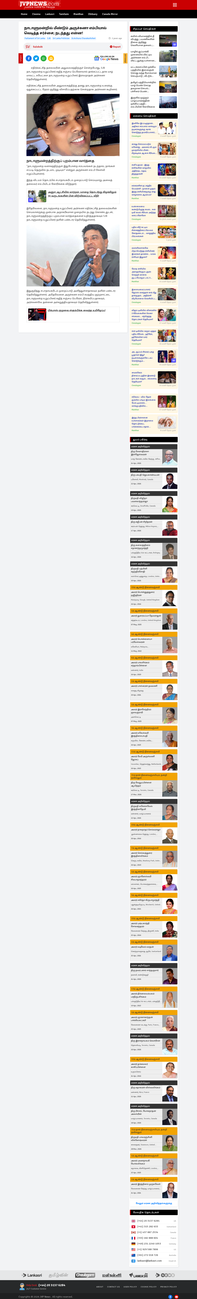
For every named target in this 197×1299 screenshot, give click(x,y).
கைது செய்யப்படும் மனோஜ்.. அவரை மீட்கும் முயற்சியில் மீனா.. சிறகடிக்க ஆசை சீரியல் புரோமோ (144, 149)
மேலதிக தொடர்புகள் (146, 1212)
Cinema (36, 14)
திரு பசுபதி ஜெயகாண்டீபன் (145, 475)
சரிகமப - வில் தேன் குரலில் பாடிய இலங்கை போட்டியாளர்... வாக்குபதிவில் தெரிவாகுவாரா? (144, 402)
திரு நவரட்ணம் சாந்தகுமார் (145, 970)
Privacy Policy (168, 1287)
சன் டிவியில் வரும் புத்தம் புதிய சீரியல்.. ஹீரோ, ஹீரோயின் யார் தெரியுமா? (144, 335)
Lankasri (50, 14)
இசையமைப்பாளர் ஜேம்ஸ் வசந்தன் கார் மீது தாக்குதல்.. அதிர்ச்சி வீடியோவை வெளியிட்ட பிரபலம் (144, 294)
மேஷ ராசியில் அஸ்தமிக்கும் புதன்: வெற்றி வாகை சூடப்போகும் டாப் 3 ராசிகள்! (141, 273)
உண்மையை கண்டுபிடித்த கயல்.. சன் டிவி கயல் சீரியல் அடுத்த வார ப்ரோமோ (144, 211)
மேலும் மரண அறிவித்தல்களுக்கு (154, 1203)
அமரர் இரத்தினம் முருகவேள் (145, 1184)
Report (115, 47)
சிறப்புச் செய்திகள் (144, 28)
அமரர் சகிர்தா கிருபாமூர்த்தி (145, 900)
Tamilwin (64, 14)
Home (24, 14)
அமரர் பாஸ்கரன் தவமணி (144, 686)
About (99, 1287)
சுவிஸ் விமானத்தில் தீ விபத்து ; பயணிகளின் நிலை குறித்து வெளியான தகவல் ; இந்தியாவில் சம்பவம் (142, 41)
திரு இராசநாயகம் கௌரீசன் (145, 1040)
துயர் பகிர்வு (140, 439)
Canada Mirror (111, 14)
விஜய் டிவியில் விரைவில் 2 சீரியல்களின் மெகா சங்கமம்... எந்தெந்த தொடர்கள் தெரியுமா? (144, 315)
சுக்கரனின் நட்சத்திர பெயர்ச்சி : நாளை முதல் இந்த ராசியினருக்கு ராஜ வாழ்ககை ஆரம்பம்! (144, 190)
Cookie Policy (149, 1287)
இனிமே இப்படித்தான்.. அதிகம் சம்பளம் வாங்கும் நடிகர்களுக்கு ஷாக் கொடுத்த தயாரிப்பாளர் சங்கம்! (144, 128)
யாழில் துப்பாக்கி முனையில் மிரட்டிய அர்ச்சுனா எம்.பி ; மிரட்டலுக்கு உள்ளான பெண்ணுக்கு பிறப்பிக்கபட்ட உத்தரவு (143, 56)
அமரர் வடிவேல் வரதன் (142, 947)
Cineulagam (136, 136)
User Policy (130, 1287)
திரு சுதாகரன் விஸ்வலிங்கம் (145, 1087)
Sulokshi (38, 46)
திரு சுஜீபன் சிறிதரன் (141, 521)
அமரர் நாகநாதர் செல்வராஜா (145, 829)
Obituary (93, 14)
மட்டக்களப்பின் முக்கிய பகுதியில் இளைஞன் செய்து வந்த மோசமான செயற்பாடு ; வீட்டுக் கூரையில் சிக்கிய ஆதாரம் (144, 71)
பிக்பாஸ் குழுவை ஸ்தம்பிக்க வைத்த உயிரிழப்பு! (76, 310)
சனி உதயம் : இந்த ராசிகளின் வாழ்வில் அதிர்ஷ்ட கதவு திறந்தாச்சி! (141, 169)
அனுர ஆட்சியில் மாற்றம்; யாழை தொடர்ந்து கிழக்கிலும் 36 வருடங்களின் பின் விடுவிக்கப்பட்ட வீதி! (82, 194)
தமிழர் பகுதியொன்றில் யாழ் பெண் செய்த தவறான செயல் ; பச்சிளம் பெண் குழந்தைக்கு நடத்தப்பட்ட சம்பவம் (143, 87)
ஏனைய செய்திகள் (144, 116)
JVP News (45, 1296)
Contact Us (113, 1287)
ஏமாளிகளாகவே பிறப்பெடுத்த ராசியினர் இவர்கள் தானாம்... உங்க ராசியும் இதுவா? (144, 252)
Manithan (79, 14)
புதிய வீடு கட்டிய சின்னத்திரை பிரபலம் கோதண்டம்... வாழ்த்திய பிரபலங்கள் (144, 232)
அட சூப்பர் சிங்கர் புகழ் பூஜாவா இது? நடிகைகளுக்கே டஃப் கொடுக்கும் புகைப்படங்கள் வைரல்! (143, 357)
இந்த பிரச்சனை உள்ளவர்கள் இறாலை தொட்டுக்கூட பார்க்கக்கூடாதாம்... (142, 422)
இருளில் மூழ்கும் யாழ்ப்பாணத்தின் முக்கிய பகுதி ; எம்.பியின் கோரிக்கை (143, 102)
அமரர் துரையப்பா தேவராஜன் (146, 615)
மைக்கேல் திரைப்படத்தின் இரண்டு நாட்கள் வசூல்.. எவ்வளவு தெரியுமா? (144, 377)
